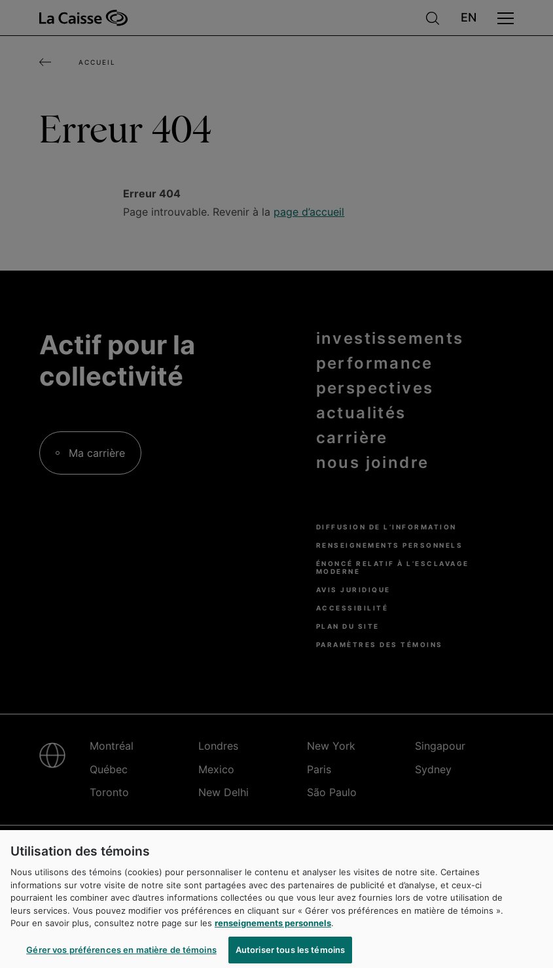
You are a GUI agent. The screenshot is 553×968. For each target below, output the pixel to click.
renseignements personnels (273, 927)
